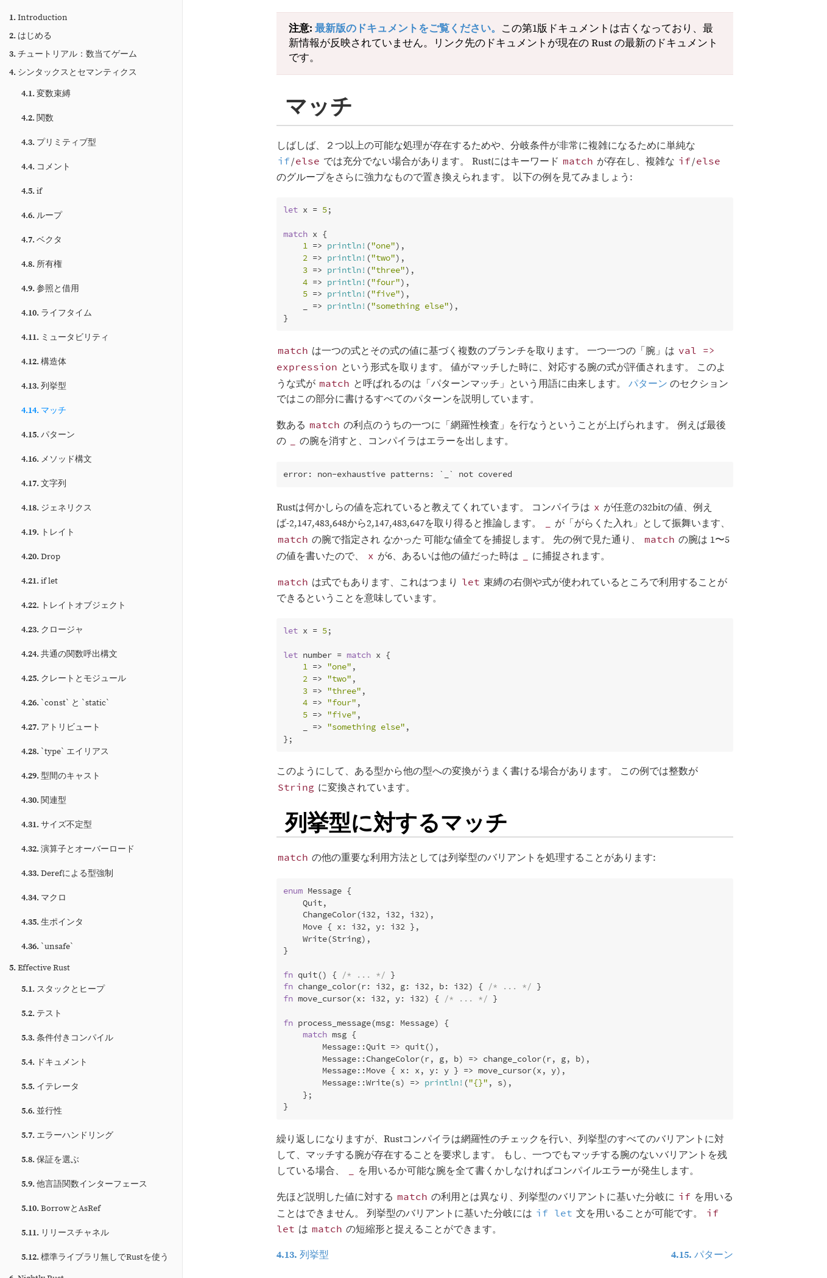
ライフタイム (56, 313)
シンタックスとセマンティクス (73, 72)
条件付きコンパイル (67, 1038)
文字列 (43, 483)
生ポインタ (52, 922)
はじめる (30, 35)
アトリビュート (60, 727)
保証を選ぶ (50, 1159)
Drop (40, 556)
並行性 (41, 1111)
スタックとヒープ (63, 989)
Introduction (38, 17)
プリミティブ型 (58, 142)
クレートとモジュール (73, 678)
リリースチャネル (65, 1232)
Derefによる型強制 (67, 873)
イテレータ (50, 1086)
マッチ (43, 410)
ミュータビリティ (65, 337)
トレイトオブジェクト (73, 605)
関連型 (43, 800)
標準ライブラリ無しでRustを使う (95, 1257)
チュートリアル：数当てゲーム (73, 54)
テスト (41, 1013)
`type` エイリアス (65, 751)
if (31, 191)
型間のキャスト (60, 776)
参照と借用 (50, 288)
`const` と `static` (65, 702)
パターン (48, 434)
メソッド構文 (56, 459)
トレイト (48, 532)
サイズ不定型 (56, 824)
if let (39, 581)
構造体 (43, 361)
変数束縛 (46, 93)
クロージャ (52, 629)
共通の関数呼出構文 (69, 654)
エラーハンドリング (67, 1135)
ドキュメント (54, 1062)
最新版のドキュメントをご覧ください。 (408, 28)
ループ (41, 215)
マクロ (43, 897)
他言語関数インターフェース (84, 1184)
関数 (37, 118)
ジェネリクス (56, 508)
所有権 (41, 264)
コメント (46, 166)
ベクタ (41, 240)
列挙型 (43, 386)
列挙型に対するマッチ (396, 822)
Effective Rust (39, 967)
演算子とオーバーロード (78, 849)
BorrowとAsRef (60, 1208)
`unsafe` (47, 946)
